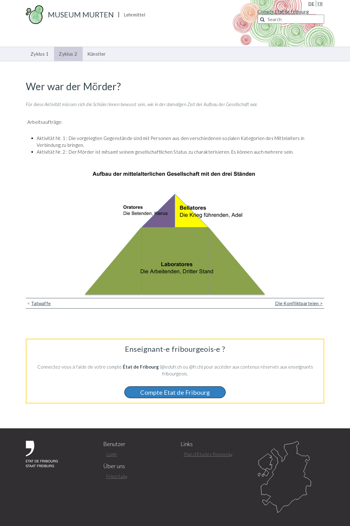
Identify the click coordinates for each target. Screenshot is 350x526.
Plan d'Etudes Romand (209, 454)
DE (311, 3)
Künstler (96, 54)
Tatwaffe (41, 303)
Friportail (117, 476)
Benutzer (114, 444)
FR (320, 3)
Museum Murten (81, 14)
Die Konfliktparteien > (299, 303)
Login (111, 454)
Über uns (114, 466)
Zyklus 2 (68, 54)
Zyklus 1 (39, 54)
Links (187, 444)
